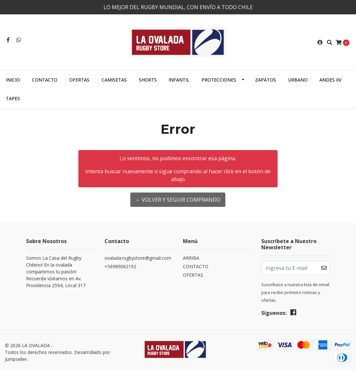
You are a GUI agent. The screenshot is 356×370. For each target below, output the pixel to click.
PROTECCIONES (219, 80)
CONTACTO (44, 80)
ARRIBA (191, 258)
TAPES (13, 98)
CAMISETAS (114, 80)
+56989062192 (120, 266)
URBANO (298, 80)
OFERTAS (79, 80)
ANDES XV (330, 80)
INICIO (13, 80)
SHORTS (148, 80)
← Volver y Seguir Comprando (177, 199)
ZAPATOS (265, 80)
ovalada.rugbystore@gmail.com (138, 258)
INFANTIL (179, 80)
